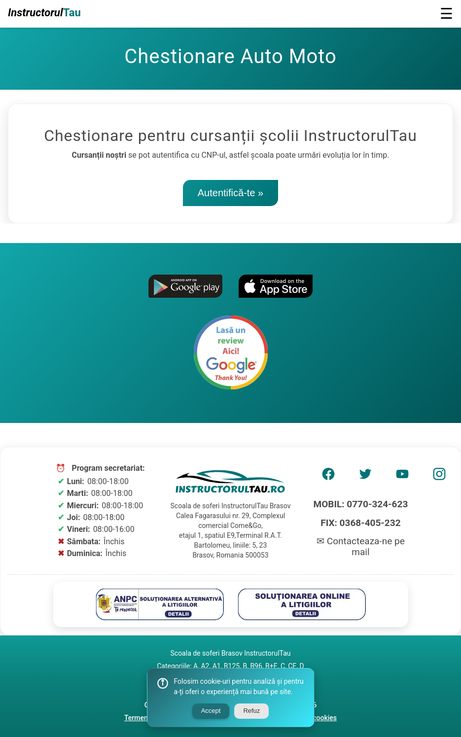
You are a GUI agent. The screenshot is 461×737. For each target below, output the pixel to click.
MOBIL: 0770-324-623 (361, 504)
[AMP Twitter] (365, 477)
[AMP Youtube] (402, 477)
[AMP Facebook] (328, 477)
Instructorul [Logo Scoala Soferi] (44, 13)
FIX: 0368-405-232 (360, 522)
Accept (211, 710)
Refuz (251, 710)
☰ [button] (446, 13)
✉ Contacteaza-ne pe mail (361, 546)
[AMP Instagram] (439, 477)
